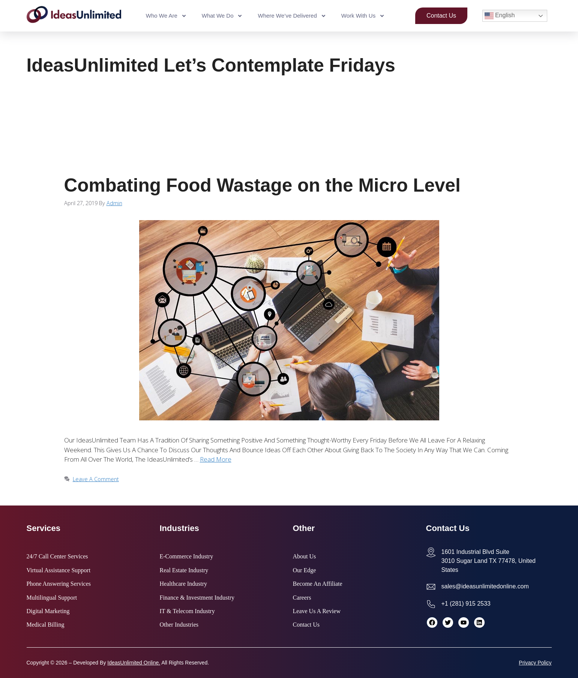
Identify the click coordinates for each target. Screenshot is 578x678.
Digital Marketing (48, 611)
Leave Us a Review (317, 611)
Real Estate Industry (184, 570)
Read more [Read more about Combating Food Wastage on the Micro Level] (215, 459)
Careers (302, 598)
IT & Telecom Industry (187, 611)
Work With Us (363, 15)
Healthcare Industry (183, 584)
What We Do (222, 15)
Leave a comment (96, 479)
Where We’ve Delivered (292, 15)
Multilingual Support (52, 598)
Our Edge (304, 570)
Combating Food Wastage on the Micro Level (262, 185)
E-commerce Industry (186, 557)
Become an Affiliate (317, 584)
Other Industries (179, 625)
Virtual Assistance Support (59, 570)
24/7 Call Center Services (57, 557)
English (500, 15)
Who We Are (166, 15)
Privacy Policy (535, 663)
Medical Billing (46, 625)
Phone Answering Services (59, 584)
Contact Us (306, 625)
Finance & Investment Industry (197, 598)
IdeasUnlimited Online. (133, 663)
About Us (304, 557)
